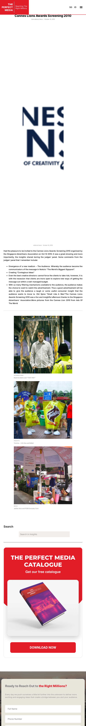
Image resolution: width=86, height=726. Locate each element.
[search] (44, 544)
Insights (17, 451)
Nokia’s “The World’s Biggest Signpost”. (57, 279)
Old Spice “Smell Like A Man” (50, 304)
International (35, 29)
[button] (81, 7)
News (41, 29)
